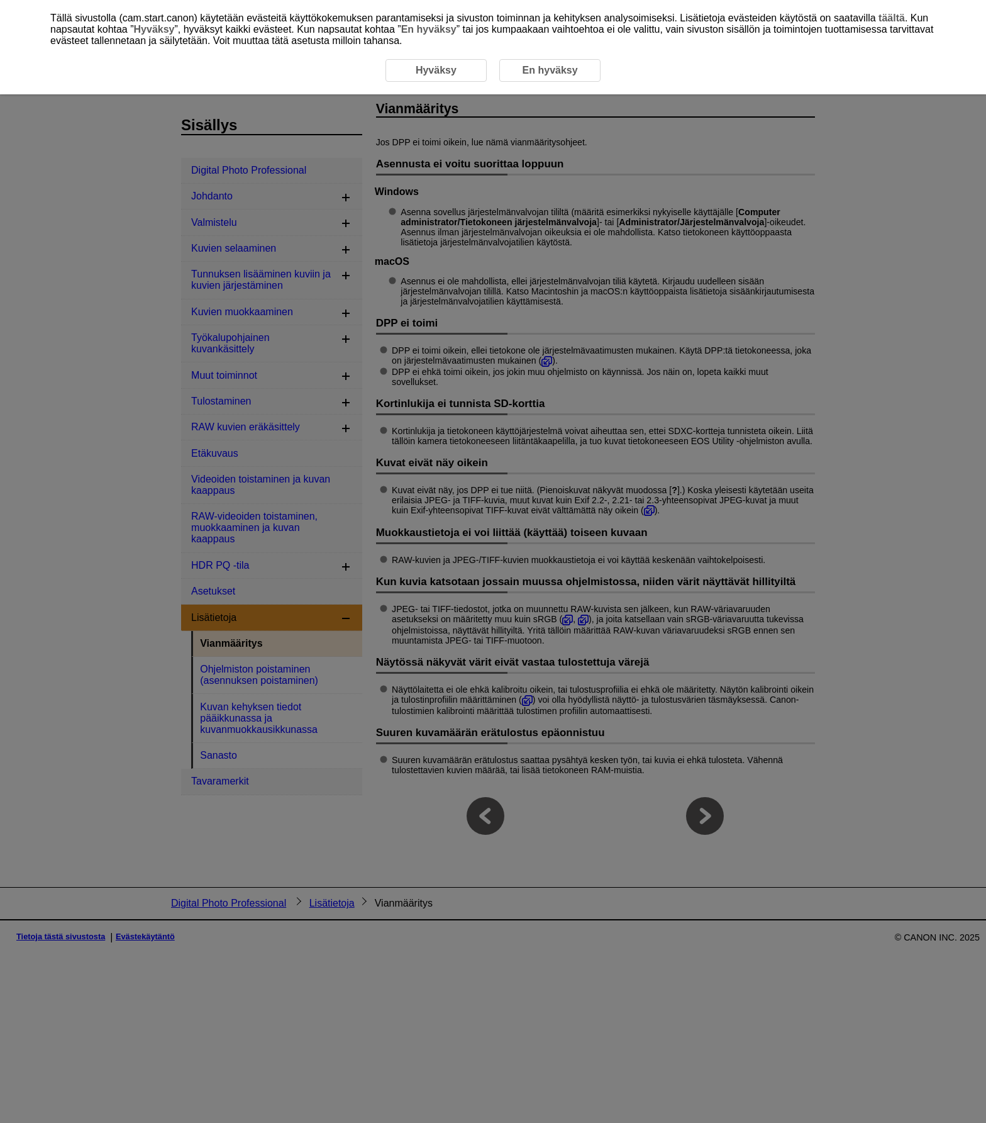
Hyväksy (154, 29)
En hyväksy (429, 29)
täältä (891, 18)
